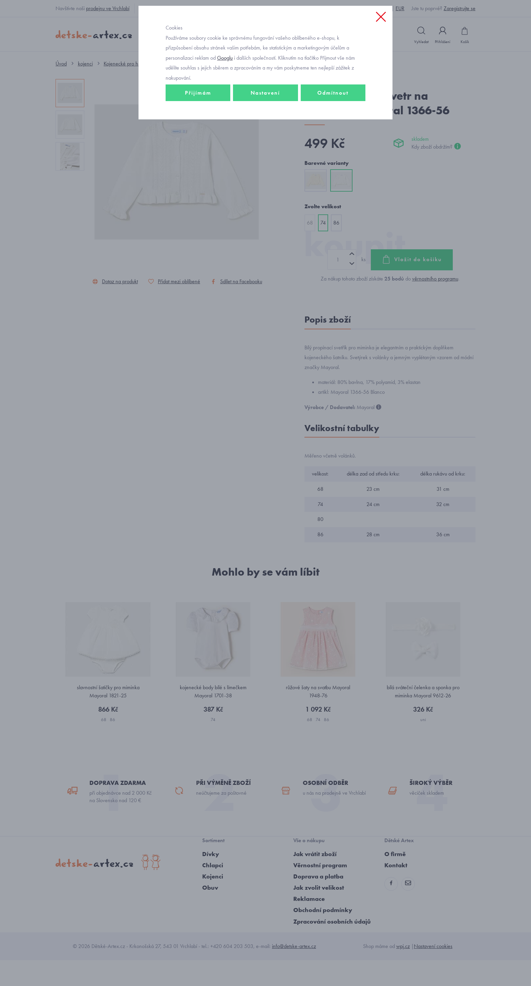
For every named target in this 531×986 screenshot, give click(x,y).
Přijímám (198, 137)
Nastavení (265, 137)
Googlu (225, 103)
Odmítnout (332, 137)
